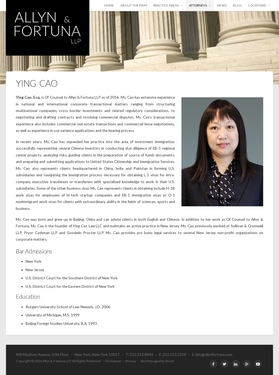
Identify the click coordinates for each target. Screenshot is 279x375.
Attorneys (198, 5)
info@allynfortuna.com (214, 354)
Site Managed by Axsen (157, 361)
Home (109, 5)
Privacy (130, 361)
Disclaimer (113, 361)
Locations (257, 5)
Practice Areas (166, 5)
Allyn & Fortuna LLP (47, 28)
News (221, 5)
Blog (237, 5)
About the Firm (133, 5)
